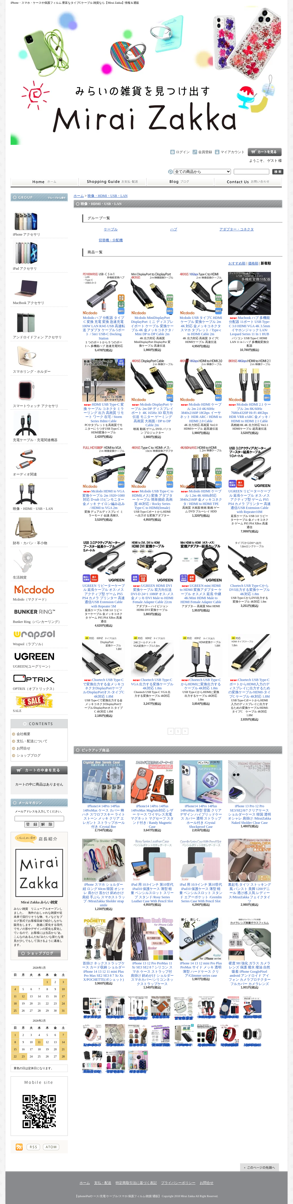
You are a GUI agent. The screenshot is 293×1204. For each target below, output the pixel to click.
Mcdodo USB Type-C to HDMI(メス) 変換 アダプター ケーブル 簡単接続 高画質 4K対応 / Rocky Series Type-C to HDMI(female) (152, 477)
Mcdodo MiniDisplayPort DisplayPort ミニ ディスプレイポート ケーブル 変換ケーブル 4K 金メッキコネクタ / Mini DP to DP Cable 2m (152, 304)
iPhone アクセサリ (26, 220)
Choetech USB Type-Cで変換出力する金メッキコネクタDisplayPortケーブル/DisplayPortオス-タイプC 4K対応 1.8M (103, 666)
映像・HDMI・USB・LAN (33, 495)
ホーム (44, 182)
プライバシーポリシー (178, 1183)
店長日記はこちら (39, 953)
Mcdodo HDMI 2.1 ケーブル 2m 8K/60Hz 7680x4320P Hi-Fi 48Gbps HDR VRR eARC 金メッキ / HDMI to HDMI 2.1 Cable (249, 391)
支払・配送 (102, 1183)
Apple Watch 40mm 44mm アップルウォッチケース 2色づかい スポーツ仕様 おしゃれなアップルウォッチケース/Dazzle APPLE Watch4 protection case (207, 1035)
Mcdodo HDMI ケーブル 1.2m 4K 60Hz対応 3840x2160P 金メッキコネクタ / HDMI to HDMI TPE (200, 475)
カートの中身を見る (39, 770)
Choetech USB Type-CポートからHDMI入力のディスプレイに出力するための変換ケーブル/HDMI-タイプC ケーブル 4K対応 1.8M (249, 666)
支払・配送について (112, 182)
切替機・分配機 (111, 240)
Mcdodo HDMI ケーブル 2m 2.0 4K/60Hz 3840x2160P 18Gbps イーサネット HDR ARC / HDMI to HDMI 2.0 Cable (200, 391)
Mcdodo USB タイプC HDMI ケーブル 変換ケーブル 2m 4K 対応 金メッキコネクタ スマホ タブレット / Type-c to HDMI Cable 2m (200, 304)
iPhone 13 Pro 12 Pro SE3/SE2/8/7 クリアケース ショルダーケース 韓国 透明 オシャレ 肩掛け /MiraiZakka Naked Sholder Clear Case (249, 792)
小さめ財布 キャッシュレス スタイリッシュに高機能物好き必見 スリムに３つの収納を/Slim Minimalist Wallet (161, 1007)
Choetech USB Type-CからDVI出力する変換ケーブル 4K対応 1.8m (249, 568)
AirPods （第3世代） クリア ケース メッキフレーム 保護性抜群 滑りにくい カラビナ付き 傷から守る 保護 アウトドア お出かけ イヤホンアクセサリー (184, 1008)
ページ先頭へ (259, 1167)
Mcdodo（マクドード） (34, 591)
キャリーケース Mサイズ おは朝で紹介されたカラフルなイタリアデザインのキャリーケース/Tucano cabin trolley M (138, 1062)
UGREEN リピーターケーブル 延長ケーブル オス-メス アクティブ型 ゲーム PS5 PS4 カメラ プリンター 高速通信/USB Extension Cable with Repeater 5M (103, 574)
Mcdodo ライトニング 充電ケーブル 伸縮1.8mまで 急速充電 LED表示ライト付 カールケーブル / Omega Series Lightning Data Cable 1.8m (138, 1008)
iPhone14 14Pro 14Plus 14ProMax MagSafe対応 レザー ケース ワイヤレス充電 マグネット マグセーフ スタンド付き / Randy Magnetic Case (152, 794)
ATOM (51, 1147)
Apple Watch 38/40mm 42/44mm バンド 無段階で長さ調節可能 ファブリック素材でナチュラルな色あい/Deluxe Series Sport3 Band (229, 1035)
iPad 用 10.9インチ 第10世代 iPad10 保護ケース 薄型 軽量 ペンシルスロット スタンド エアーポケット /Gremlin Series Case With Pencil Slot (200, 871)
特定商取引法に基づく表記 (136, 1183)
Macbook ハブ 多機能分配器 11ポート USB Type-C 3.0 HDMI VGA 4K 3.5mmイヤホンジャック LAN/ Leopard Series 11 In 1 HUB (249, 304)
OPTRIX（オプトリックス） (34, 681)
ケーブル (111, 229)
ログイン (183, 152)
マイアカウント (233, 152)
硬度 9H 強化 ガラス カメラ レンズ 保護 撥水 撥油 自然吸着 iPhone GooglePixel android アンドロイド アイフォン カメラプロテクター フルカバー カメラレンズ (249, 951)
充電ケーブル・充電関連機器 (35, 426)
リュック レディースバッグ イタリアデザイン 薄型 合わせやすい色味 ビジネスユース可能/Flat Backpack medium (115, 1062)
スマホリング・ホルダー (32, 358)
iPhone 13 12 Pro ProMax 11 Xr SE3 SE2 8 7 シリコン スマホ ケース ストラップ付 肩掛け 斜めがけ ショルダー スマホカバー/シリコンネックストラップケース (152, 951)
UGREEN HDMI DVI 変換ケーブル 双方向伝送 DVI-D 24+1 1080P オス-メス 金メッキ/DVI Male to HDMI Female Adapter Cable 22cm (152, 572)
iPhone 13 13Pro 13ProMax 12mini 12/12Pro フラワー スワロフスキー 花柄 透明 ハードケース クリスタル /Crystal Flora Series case (115, 1035)
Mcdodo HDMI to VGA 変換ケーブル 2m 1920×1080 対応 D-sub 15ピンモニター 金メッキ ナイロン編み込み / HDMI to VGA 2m (103, 477)
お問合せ (248, 182)
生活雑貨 (26, 563)
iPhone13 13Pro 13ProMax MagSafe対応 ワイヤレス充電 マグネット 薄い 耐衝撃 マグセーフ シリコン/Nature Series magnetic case (229, 1007)
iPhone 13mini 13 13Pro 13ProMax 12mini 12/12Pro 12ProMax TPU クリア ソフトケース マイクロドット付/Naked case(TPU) (184, 1035)
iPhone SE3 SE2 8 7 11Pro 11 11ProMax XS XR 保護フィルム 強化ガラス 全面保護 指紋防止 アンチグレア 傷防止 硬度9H (161, 1035)
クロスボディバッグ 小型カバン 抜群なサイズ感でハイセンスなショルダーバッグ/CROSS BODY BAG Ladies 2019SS (138, 1035)
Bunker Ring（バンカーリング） (37, 614)
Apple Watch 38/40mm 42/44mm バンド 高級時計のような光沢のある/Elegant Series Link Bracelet (252, 1035)
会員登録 (205, 152)
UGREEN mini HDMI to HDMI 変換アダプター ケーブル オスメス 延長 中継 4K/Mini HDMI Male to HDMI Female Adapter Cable (200, 572)
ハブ (173, 229)
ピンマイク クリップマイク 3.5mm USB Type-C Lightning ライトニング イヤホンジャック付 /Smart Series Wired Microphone (115, 1007)
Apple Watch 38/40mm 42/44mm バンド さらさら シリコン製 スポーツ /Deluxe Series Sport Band (92, 1035)
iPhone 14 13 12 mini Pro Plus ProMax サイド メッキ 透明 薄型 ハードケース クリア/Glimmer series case (200, 947)
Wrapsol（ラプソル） (34, 636)
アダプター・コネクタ (236, 229)
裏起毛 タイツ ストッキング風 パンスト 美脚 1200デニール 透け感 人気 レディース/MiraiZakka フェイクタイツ (249, 871)
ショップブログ (180, 182)
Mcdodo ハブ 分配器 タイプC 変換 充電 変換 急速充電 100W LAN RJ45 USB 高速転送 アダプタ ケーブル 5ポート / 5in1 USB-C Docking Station (103, 306)
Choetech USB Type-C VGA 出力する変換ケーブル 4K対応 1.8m (152, 662)
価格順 (253, 263)
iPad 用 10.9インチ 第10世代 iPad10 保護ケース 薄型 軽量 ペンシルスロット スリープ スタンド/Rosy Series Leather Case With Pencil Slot (152, 871)
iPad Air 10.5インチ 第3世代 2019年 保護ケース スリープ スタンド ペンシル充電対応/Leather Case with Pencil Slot (252, 1007)
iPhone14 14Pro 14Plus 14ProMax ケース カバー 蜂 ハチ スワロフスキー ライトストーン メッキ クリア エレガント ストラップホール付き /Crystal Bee (103, 794)
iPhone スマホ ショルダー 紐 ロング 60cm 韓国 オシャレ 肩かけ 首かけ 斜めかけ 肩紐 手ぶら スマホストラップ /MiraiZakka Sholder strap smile (103, 873)
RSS (33, 1147)
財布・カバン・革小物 (30, 529)
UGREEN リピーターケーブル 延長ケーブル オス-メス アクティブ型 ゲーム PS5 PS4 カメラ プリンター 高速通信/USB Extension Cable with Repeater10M (249, 479)
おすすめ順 (237, 263)
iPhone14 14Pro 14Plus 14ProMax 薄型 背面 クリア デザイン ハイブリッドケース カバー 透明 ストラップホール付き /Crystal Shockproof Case (200, 794)
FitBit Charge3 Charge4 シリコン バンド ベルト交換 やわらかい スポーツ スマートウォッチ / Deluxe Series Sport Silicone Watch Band (207, 1007)
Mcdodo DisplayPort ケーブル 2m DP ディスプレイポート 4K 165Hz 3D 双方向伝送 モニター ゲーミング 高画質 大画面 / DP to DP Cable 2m (152, 393)
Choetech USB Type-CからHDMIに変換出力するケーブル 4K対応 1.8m (200, 662)
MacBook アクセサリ (28, 289)
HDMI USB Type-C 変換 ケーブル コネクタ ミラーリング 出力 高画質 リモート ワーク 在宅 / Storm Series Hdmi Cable (103, 391)
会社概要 (23, 734)
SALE (34, 703)
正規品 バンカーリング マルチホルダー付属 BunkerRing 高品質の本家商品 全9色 (92, 1062)
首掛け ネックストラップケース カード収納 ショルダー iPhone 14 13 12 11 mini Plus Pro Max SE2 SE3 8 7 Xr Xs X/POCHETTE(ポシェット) (103, 949)
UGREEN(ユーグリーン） (34, 658)
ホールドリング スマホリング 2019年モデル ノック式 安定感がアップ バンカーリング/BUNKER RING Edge (92, 1007)
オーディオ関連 (26, 460)
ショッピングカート (265, 152)
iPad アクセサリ (26, 255)
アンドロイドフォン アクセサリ (37, 323)
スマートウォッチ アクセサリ (35, 392)
